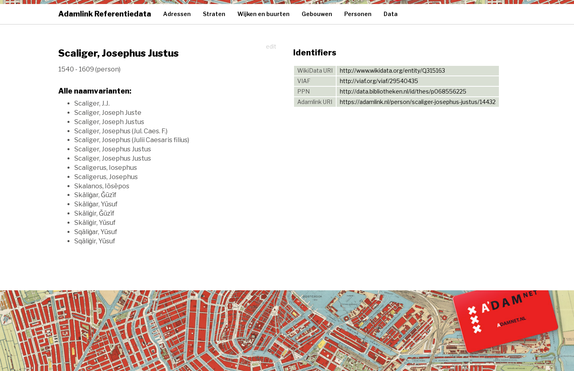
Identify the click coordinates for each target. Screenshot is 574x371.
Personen (358, 13)
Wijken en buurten (263, 13)
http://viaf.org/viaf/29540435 (379, 80)
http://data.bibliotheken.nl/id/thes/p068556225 (403, 91)
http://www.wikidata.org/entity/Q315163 (392, 70)
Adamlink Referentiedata (104, 14)
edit (271, 46)
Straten (214, 13)
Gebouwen (317, 13)
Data (391, 13)
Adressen (177, 13)
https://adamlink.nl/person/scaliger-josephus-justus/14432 (418, 101)
